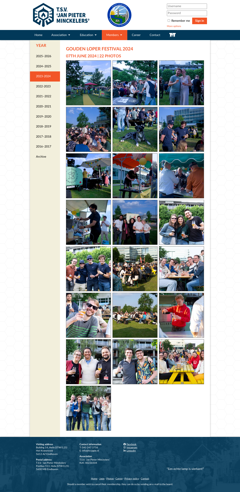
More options (174, 26)
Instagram (130, 447)
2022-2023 (43, 86)
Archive (41, 156)
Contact (155, 35)
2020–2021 (43, 106)
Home (38, 35)
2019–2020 (43, 116)
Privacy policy (131, 479)
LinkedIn (129, 451)
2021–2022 (43, 96)
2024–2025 (43, 66)
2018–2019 (43, 126)
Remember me (179, 20)
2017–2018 (43, 136)
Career (136, 35)
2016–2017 (43, 146)
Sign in (199, 20)
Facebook (129, 444)
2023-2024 (43, 76)
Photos (110, 479)
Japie (102, 479)
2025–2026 (43, 56)
